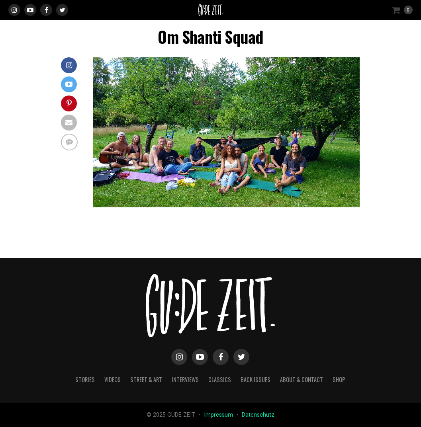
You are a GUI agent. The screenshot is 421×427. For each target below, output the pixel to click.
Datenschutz (258, 414)
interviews (185, 379)
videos (112, 379)
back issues (255, 379)
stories (85, 379)
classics (219, 379)
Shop (339, 379)
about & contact (301, 379)
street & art (146, 379)
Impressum (219, 414)
